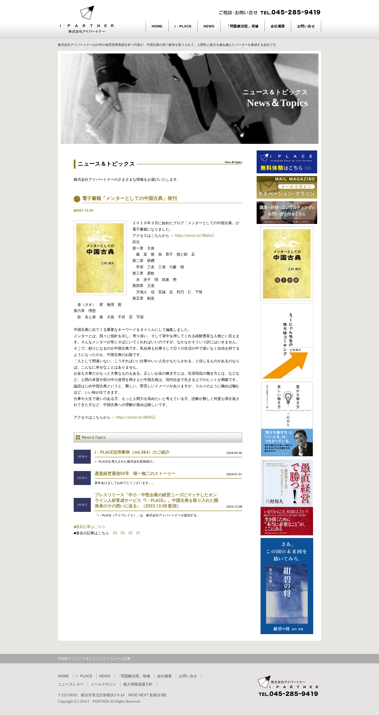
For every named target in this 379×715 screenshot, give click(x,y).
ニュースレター (71, 684)
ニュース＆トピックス (89, 658)
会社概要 (278, 26)
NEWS (208, 26)
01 (138, 533)
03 (123, 533)
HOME (157, 26)
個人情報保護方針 (138, 684)
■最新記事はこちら (89, 527)
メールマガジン (103, 684)
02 (130, 533)
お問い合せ (306, 26)
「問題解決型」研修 (242, 26)
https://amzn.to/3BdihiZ (194, 235)
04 (115, 533)
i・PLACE (183, 26)
